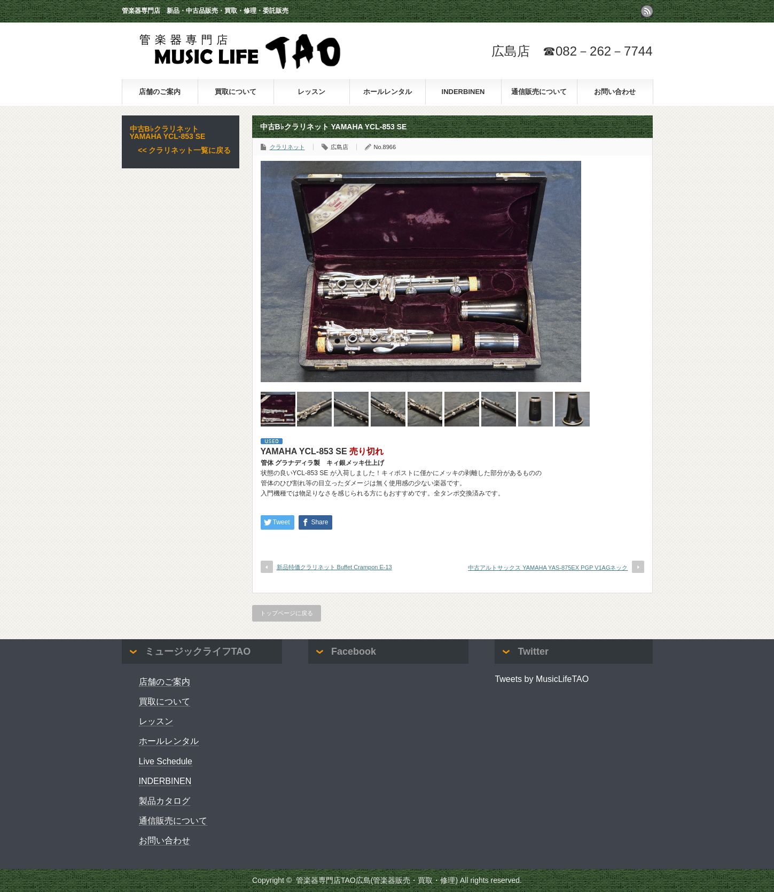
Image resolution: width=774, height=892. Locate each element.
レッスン (311, 92)
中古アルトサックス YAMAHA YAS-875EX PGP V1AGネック (548, 567)
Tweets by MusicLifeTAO (542, 679)
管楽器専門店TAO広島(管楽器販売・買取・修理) (377, 880)
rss (647, 11)
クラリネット (287, 147)
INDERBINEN (463, 92)
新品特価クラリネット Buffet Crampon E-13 (334, 567)
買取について (235, 92)
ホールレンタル (387, 92)
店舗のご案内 (160, 92)
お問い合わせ (615, 92)
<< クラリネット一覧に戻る (184, 150)
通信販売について (539, 92)
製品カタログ (164, 800)
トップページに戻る (286, 613)
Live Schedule (166, 761)
